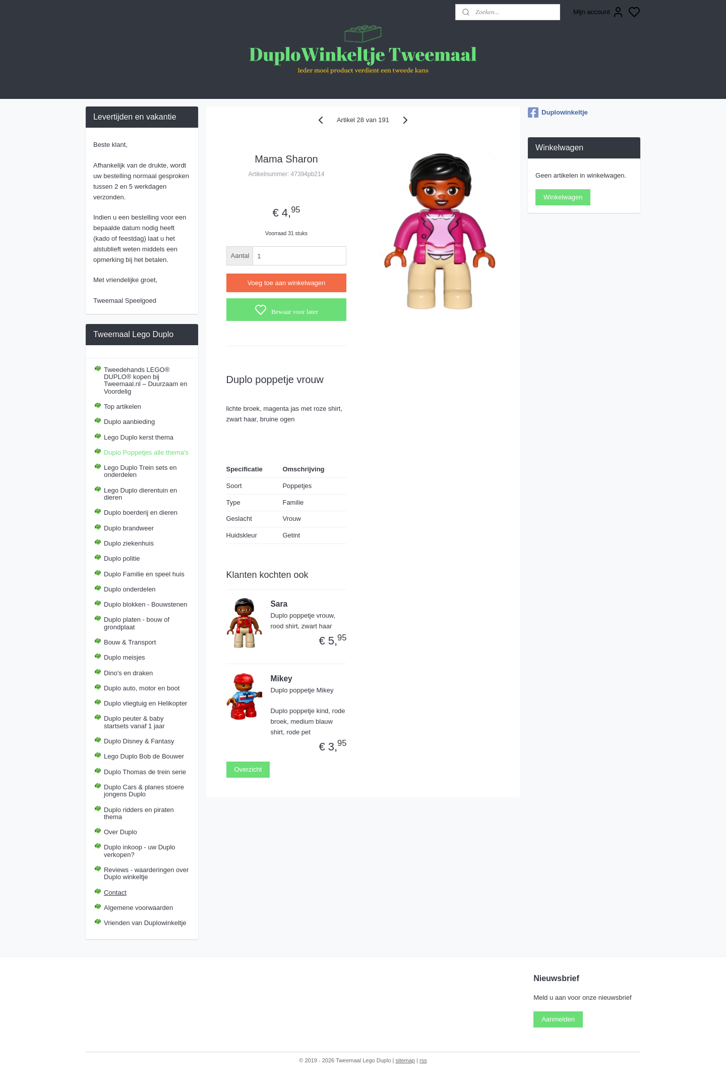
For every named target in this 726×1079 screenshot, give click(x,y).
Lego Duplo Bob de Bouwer (144, 756)
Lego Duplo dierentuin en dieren (140, 494)
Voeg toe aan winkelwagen (287, 283)
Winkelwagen (562, 197)
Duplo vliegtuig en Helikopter (145, 703)
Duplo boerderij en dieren (140, 512)
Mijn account (598, 12)
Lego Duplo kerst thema (138, 437)
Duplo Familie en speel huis (144, 574)
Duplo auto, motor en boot (141, 688)
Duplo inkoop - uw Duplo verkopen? (139, 850)
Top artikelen (122, 406)
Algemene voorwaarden (138, 907)
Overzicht (248, 769)
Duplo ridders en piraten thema (139, 813)
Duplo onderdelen (130, 589)
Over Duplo (120, 832)
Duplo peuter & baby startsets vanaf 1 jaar (134, 722)
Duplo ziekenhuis (129, 543)
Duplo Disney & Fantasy (139, 741)
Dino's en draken (128, 673)
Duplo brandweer (129, 528)
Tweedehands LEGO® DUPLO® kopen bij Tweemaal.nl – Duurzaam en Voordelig (145, 380)
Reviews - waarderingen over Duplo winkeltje (146, 873)
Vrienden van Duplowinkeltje (145, 923)
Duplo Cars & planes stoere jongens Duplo (144, 790)
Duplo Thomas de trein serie (145, 772)
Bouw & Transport (130, 642)
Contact (115, 892)
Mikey (281, 678)
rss (423, 1060)
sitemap (405, 1060)
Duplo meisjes (124, 657)
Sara (278, 604)
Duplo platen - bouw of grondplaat (136, 623)
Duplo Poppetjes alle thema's (146, 452)
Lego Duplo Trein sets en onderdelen (140, 471)
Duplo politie (122, 558)
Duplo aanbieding (129, 421)
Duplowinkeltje (558, 112)
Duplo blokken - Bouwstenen (146, 604)
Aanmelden (558, 1019)
